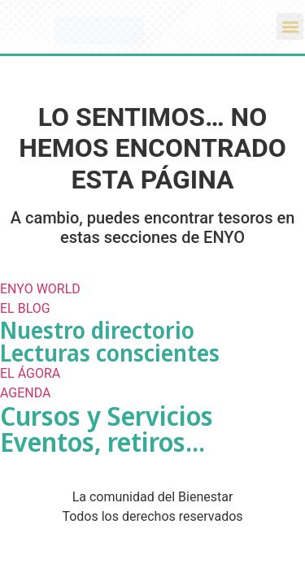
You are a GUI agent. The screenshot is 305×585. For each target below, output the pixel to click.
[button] (290, 26)
